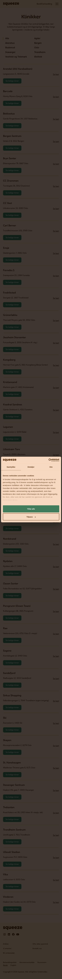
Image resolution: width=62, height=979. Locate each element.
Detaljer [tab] (31, 467)
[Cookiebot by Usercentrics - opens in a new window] (48, 460)
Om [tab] (51, 467)
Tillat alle (31, 509)
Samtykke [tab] (11, 467)
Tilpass (31, 517)
